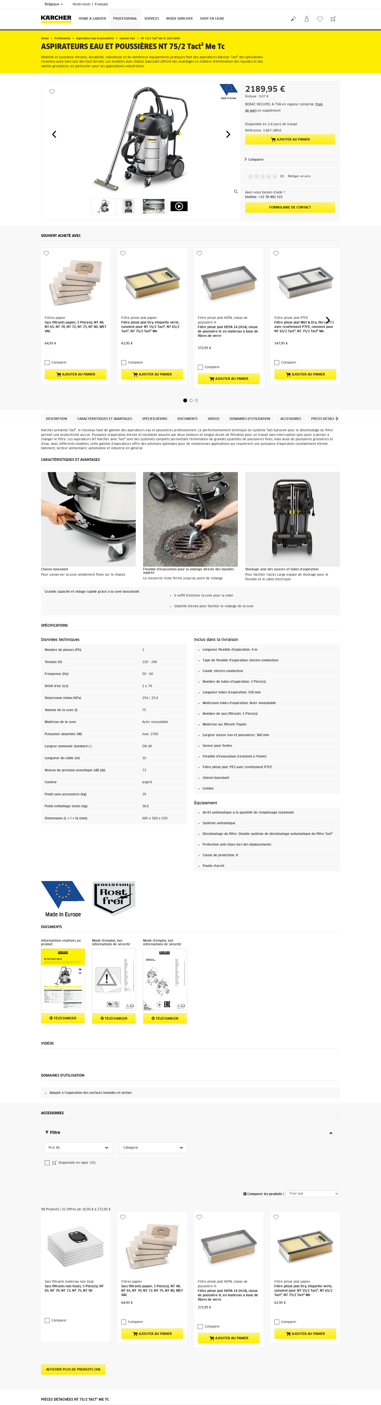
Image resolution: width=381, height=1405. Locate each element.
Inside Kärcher (179, 18)
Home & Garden (92, 18)
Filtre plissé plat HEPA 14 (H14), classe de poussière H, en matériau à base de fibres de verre (228, 301)
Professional (125, 18)
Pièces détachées (326, 388)
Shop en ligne (212, 18)
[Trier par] (312, 1123)
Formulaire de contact (290, 207)
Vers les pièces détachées (312, 1368)
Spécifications (154, 388)
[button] (54, 134)
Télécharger (63, 987)
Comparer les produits (262, 1124)
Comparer (256, 159)
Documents (187, 388)
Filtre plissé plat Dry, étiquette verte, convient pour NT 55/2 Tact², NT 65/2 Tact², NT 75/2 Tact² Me (150, 296)
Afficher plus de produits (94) (73, 1268)
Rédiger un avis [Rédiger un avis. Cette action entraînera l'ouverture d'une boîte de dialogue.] (299, 176)
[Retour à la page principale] (58, 19)
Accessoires (290, 388)
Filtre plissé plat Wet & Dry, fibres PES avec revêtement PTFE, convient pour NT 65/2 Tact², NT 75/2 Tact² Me (304, 296)
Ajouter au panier (290, 139)
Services (151, 18)
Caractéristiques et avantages (104, 388)
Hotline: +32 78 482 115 (264, 197)
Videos (213, 388)
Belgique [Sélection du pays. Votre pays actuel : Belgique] (54, 4)
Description (56, 388)
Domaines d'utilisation (250, 388)
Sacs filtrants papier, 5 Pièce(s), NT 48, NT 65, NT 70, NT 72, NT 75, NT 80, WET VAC (75, 296)
